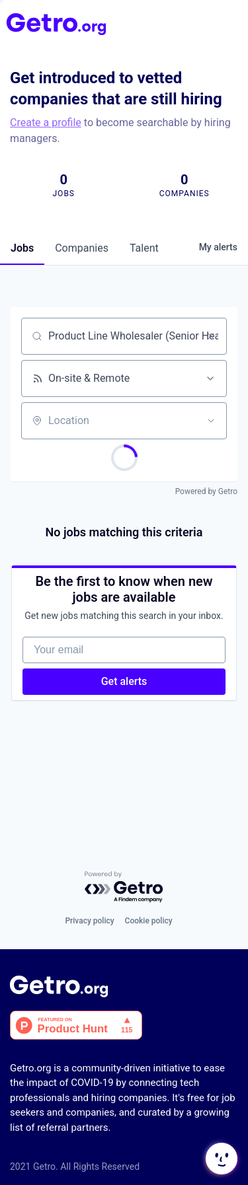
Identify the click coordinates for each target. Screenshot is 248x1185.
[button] (220, 1158)
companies (81, 248)
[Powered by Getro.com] (124, 887)
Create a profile (45, 122)
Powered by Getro (206, 491)
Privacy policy (89, 920)
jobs (22, 248)
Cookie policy (149, 920)
